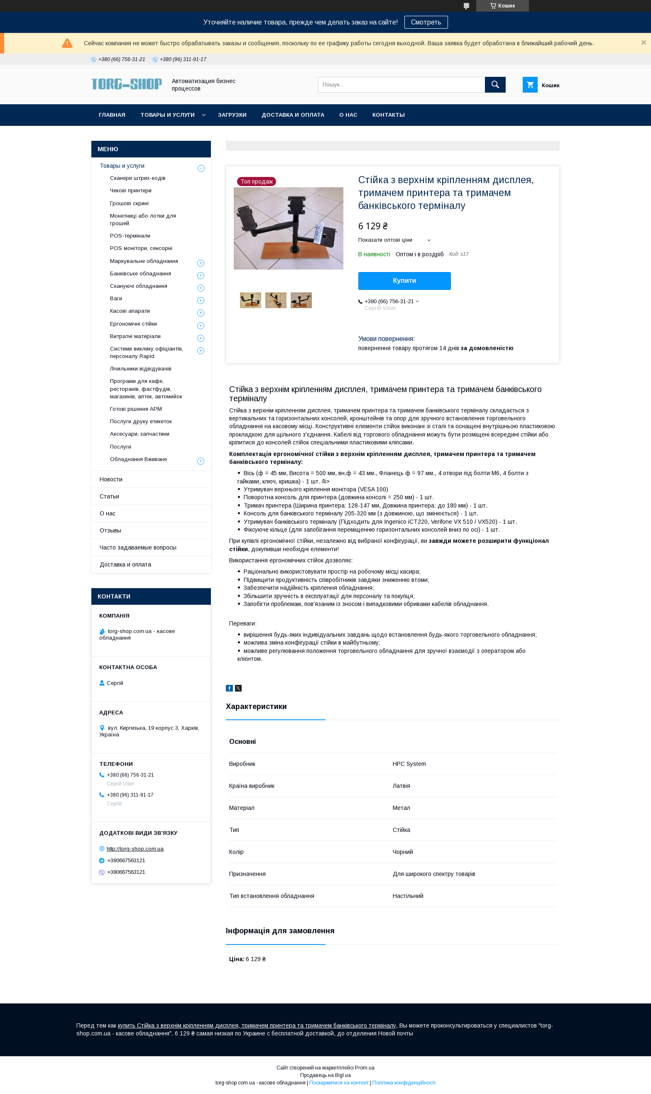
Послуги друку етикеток (141, 421)
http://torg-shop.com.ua (135, 849)
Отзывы (110, 530)
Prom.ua (364, 1068)
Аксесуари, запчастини (139, 434)
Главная (112, 115)
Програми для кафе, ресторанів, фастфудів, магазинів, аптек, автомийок (146, 388)
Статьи (109, 496)
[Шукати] (495, 85)
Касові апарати (130, 311)
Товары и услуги (167, 115)
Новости (111, 479)
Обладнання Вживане (138, 459)
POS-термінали (130, 236)
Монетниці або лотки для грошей (143, 219)
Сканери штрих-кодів (138, 178)
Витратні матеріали (135, 336)
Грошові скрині (129, 203)
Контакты (388, 115)
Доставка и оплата (293, 115)
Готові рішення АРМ (136, 409)
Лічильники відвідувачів (140, 368)
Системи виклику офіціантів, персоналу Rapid (146, 352)
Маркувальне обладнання (144, 261)
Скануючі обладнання (138, 286)
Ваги (116, 298)
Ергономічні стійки (133, 324)
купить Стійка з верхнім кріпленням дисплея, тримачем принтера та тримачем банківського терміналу (257, 1025)
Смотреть (426, 22)
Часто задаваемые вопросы (138, 547)
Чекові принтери (131, 190)
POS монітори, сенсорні (141, 248)
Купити (404, 280)
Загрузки (232, 115)
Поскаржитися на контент (339, 1083)
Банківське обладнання (140, 273)
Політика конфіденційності (404, 1083)
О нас (348, 115)
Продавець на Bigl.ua (325, 1075)
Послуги (120, 447)
